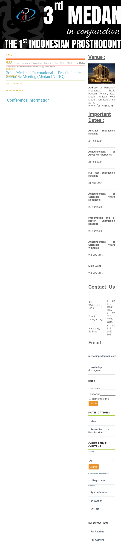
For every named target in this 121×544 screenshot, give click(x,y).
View (93, 421)
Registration (99, 480)
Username (94, 388)
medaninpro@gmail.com (102, 356)
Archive (10, 69)
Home (9, 55)
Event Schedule (14, 90)
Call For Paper (14, 83)
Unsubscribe (95, 432)
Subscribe (96, 429)
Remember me (100, 398)
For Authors (97, 539)
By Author (96, 500)
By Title (95, 508)
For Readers (97, 531)
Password (94, 394)
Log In (9, 62)
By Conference (99, 492)
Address (93, 87)
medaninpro (97, 367)
